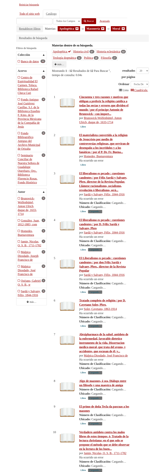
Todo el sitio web (29, 13)
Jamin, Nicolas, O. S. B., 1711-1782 (105, 453)
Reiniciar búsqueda (29, 4)
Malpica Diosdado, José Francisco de (106, 355)
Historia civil (81, 51)
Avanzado (104, 21)
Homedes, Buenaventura (98, 156)
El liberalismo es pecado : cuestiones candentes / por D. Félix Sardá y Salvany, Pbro (102, 224)
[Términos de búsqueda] (34, 21)
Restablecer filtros (30, 28)
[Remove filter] (77, 28)
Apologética (62, 51)
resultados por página (128, 73)
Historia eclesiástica (108, 51)
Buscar (89, 21)
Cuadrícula (139, 90)
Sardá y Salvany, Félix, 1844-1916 (104, 194)
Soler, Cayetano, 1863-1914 (100, 308)
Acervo (22, 70)
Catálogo (51, 13)
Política (88, 57)
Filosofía (106, 57)
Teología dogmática (64, 57)
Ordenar (123, 84)
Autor (21, 191)
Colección (24, 54)
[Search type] (67, 21)
